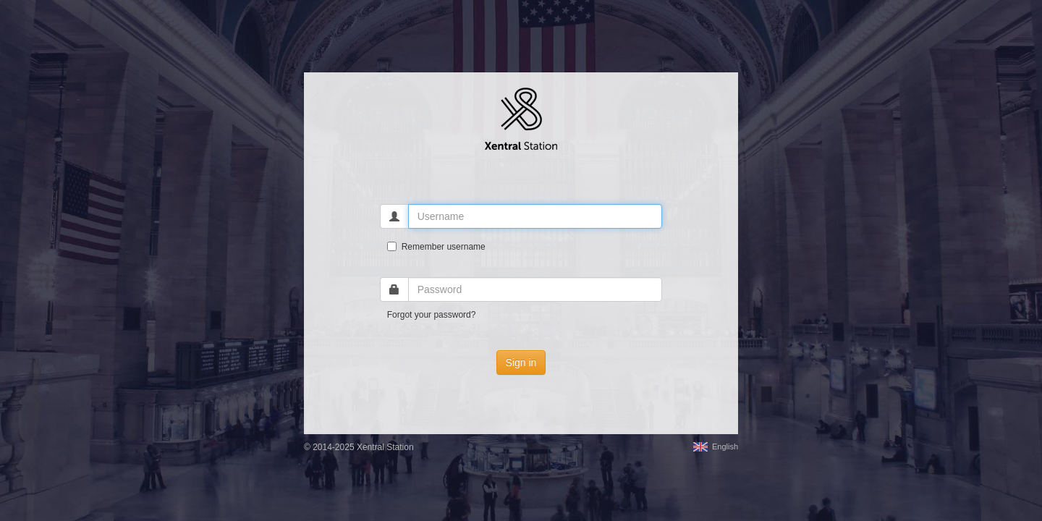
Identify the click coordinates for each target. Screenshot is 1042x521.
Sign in (521, 362)
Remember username (436, 247)
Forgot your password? (431, 315)
